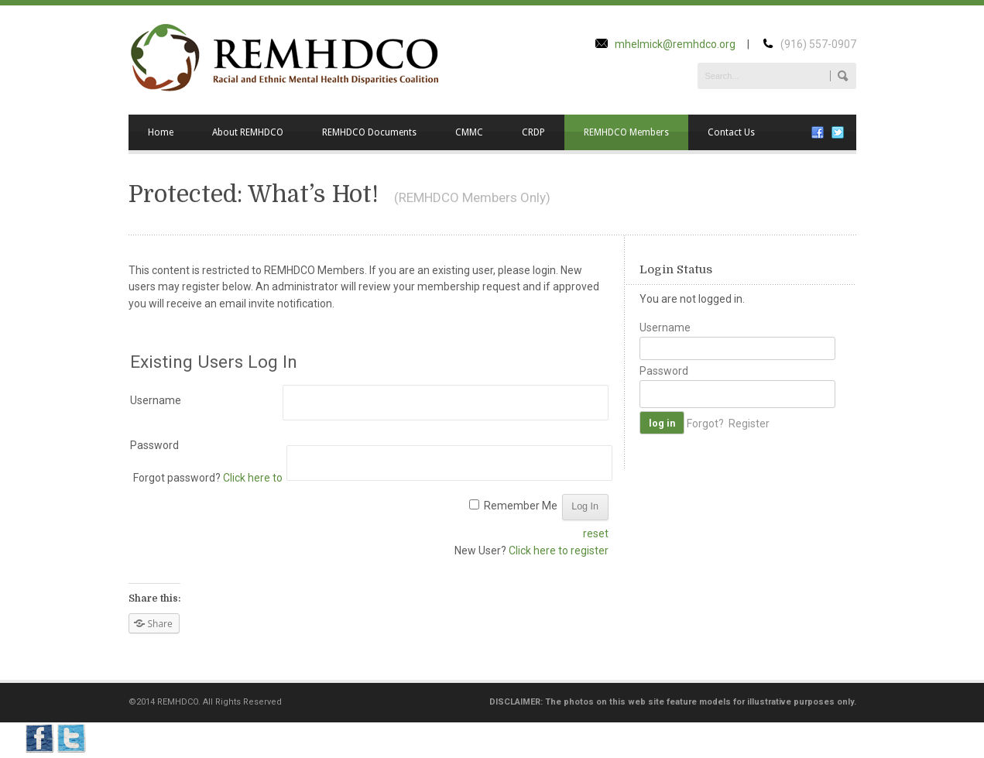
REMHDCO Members (626, 132)
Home (160, 132)
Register (749, 423)
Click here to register (559, 550)
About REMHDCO (247, 132)
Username (155, 400)
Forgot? (705, 423)
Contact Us (731, 132)
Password (154, 445)
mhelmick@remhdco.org (675, 44)
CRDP (533, 132)
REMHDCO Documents (369, 132)
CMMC (469, 132)
